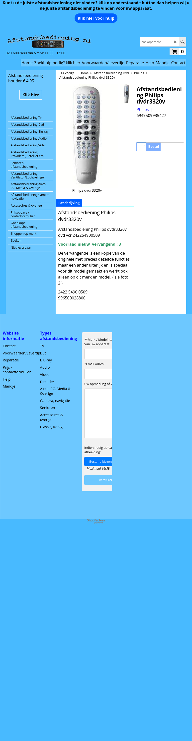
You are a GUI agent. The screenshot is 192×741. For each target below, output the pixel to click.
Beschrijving (69, 202)
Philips (142, 109)
